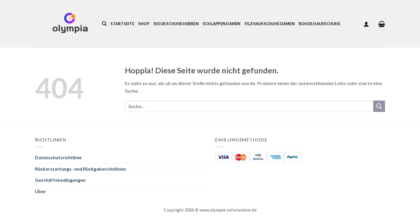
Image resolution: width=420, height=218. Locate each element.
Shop (143, 23)
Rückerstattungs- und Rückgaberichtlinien (80, 169)
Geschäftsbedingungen (60, 180)
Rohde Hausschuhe (319, 23)
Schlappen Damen (222, 23)
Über (40, 191)
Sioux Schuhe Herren (176, 23)
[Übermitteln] (379, 106)
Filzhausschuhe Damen (270, 23)
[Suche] (104, 23)
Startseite (122, 23)
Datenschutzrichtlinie (58, 157)
